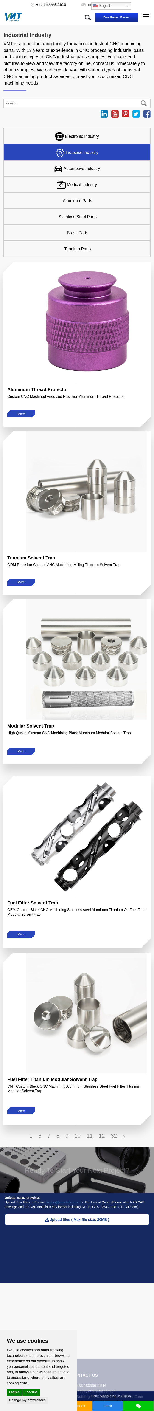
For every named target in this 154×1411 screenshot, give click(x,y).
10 (77, 1136)
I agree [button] (14, 1392)
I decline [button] (31, 1392)
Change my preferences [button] (27, 1400)
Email (108, 1406)
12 (102, 1136)
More (21, 414)
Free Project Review (116, 17)
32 (114, 1136)
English (102, 6)
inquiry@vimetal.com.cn (63, 1202)
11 (90, 1136)
